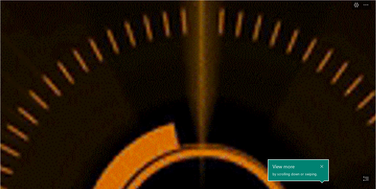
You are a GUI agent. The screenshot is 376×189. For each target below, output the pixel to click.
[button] (356, 5)
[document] (188, 94)
